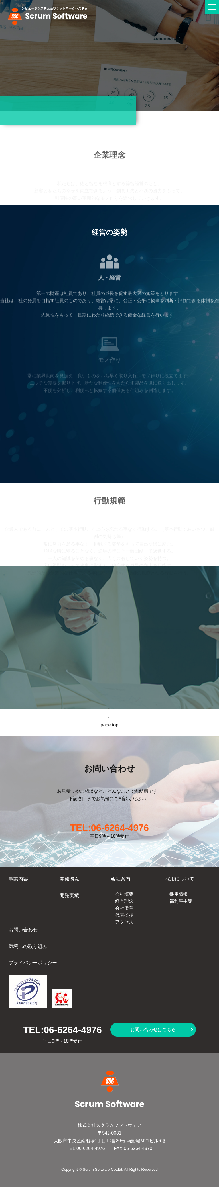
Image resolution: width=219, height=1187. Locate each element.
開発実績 (69, 895)
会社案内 (120, 879)
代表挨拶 (124, 915)
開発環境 (69, 879)
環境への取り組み (28, 946)
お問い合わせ (23, 930)
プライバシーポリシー (33, 962)
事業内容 (18, 879)
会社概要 (124, 894)
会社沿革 (124, 908)
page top (109, 724)
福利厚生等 (180, 901)
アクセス (124, 922)
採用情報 (178, 894)
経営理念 (124, 901)
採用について (179, 879)
